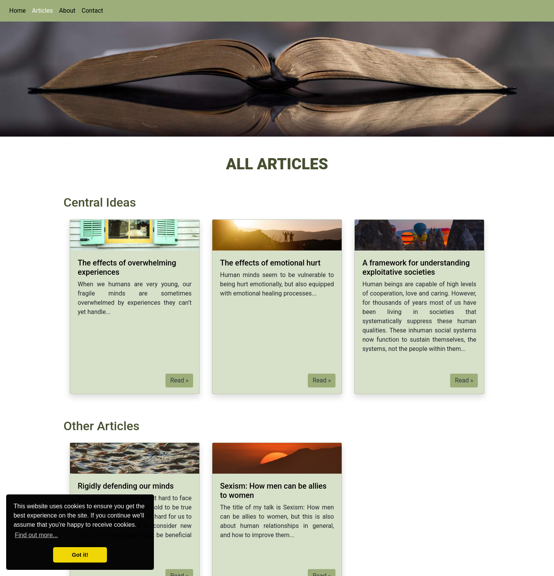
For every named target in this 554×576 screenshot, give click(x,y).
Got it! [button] (80, 555)
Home (17, 10)
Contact (92, 10)
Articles (42, 10)
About (67, 10)
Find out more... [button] (36, 535)
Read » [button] (179, 380)
